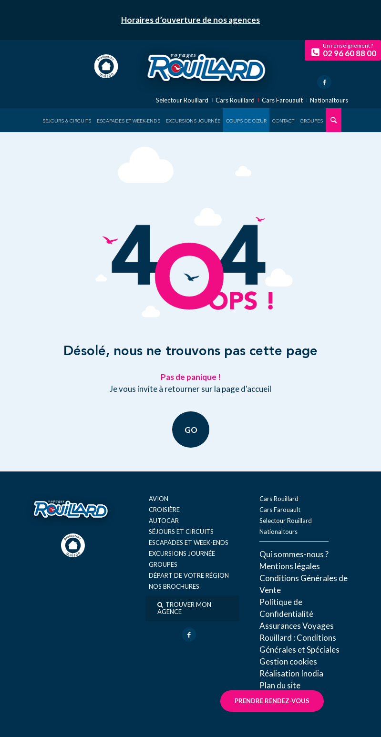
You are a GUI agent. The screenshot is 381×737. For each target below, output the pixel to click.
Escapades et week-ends (188, 542)
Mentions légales (289, 566)
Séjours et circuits (181, 531)
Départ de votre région (189, 575)
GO (190, 430)
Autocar (164, 520)
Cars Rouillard (235, 100)
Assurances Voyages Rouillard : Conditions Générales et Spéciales (299, 638)
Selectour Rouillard (182, 100)
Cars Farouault (282, 100)
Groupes (163, 564)
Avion (158, 498)
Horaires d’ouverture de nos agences (190, 20)
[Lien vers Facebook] (324, 82)
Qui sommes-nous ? (294, 554)
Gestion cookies (288, 661)
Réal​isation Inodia (291, 673)
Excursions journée (182, 553)
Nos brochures (174, 586)
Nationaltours (329, 100)
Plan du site (279, 685)
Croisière (164, 509)
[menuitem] (67, 120)
